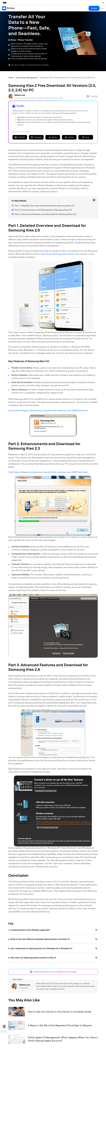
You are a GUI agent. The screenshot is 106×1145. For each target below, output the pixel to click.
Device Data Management (27, 78)
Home (10, 78)
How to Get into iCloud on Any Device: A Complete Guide (59, 1011)
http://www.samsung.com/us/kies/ (58, 254)
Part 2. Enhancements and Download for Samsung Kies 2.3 (43, 210)
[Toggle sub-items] (94, 200)
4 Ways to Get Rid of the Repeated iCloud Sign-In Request (60, 1025)
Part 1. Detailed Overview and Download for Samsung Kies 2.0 (45, 205)
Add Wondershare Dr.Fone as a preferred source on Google (53, 972)
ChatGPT (20, 137)
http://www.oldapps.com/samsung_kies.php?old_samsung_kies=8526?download (48, 410)
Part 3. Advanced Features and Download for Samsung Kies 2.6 (45, 214)
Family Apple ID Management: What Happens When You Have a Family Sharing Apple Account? (63, 1039)
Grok (85, 137)
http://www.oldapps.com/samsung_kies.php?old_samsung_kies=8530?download (48, 472)
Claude (69, 137)
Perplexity (36, 137)
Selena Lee (19, 95)
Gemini (52, 137)
